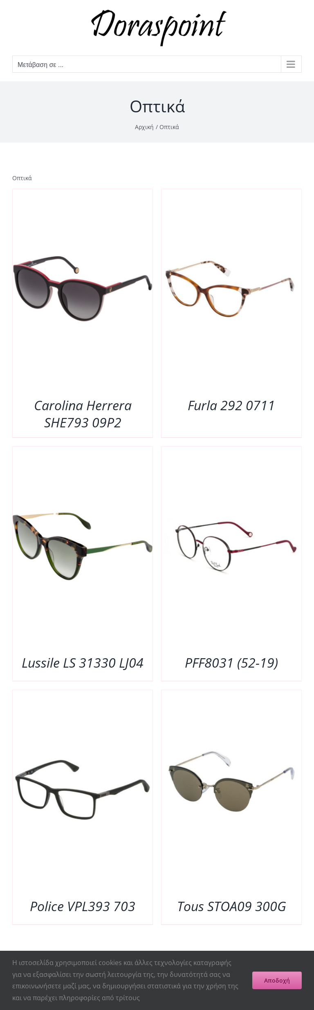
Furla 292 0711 (231, 405)
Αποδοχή (277, 980)
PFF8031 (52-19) (231, 662)
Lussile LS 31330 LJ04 (83, 662)
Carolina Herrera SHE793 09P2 (83, 413)
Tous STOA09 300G (231, 906)
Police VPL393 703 (82, 906)
